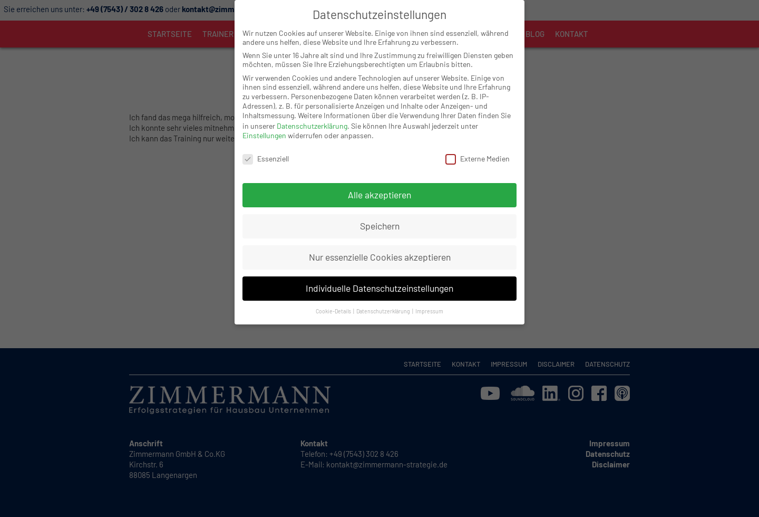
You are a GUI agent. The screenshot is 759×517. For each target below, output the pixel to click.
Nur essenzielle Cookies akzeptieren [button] (380, 238)
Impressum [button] (429, 291)
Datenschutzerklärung (312, 106)
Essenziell (265, 139)
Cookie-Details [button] (334, 291)
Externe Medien (477, 139)
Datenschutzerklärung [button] (383, 291)
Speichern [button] (380, 207)
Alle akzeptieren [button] (379, 175)
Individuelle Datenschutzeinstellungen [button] (379, 269)
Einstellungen (264, 116)
